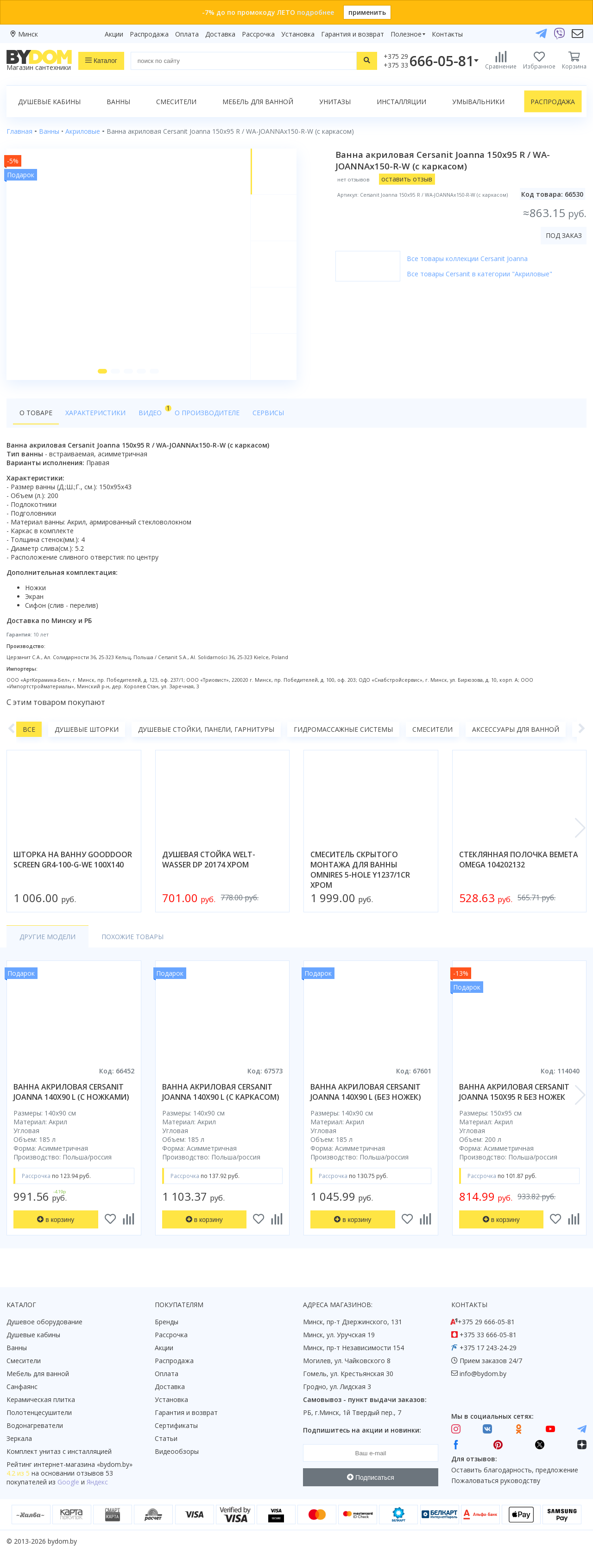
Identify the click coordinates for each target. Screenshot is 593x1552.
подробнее (315, 12)
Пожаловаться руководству (495, 1480)
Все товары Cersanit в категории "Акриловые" (479, 273)
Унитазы (335, 101)
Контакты (447, 34)
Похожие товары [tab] (132, 936)
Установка (298, 34)
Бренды (166, 1321)
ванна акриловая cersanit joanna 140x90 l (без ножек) (365, 1092)
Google (68, 1481)
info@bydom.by (483, 1373)
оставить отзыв (406, 179)
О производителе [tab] (207, 412)
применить (367, 12)
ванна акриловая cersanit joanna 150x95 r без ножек (514, 1092)
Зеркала (19, 1438)
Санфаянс (22, 1386)
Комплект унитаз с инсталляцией (59, 1451)
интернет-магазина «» (83, 1464)
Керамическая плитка (40, 1399)
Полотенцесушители (39, 1412)
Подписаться (370, 1477)
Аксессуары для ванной (515, 729)
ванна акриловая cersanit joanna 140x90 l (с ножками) (71, 1092)
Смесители (176, 101)
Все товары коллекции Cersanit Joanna (467, 258)
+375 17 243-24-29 (488, 1347)
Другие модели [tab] (47, 936)
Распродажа (149, 34)
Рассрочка (258, 34)
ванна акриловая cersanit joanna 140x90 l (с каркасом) (220, 1092)
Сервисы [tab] (268, 412)
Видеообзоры (177, 1451)
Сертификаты (176, 1425)
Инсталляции (401, 101)
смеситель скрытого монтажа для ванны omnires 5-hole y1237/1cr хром (360, 869)
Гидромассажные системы (343, 729)
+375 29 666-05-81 (486, 1321)
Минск (28, 34)
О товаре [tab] (35, 412)
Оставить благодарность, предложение (514, 1469)
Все (29, 729)
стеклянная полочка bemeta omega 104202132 (518, 859)
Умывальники (478, 101)
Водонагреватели (34, 1425)
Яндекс (97, 1481)
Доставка (220, 34)
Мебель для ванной (257, 101)
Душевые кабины (49, 101)
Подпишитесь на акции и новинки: (362, 1430)
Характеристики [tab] (95, 412)
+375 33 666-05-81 (488, 1334)
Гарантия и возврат (352, 34)
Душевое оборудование (44, 1321)
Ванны (118, 101)
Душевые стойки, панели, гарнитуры (206, 729)
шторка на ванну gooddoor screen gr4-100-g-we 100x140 (72, 859)
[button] (102, 371)
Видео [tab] (153, 410)
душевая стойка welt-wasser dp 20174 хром (208, 859)
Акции (114, 34)
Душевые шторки (87, 729)
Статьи (166, 1438)
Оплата (187, 34)
